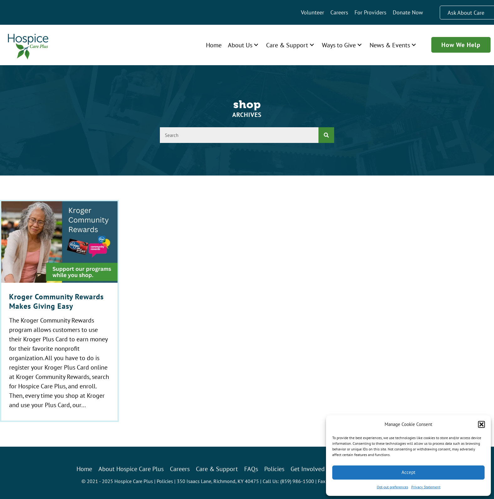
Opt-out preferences (392, 487)
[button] (481, 424)
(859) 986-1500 (297, 481)
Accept (408, 472)
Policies (165, 481)
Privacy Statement (425, 487)
